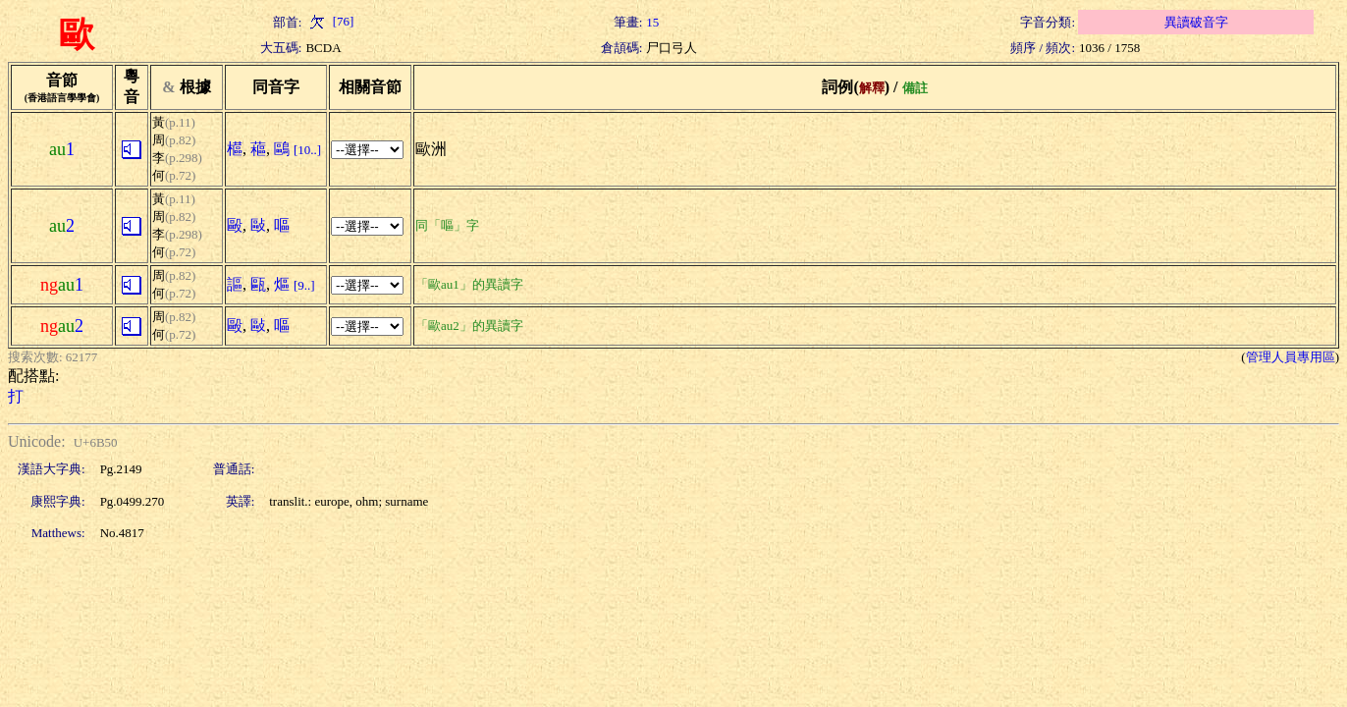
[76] (329, 21)
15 (652, 22)
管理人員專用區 (1290, 357)
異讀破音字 (1196, 22)
